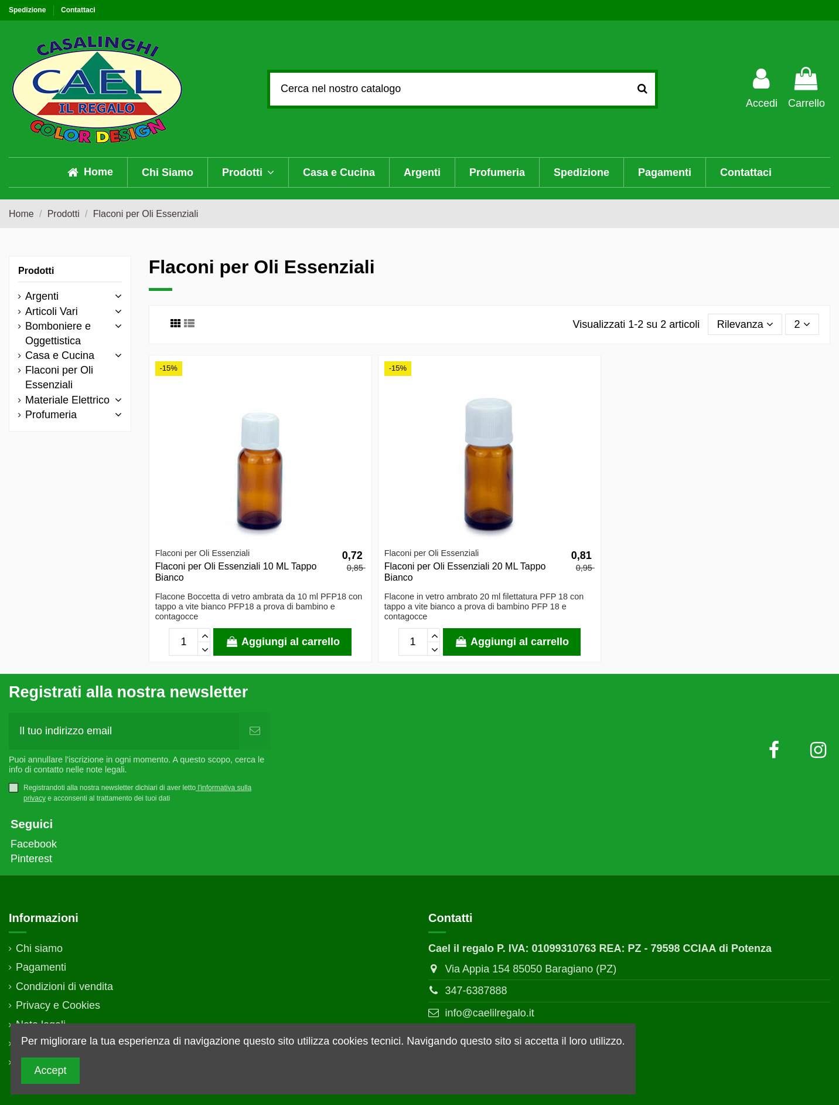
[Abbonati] (255, 731)
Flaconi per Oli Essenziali (59, 377)
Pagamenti (41, 967)
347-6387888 (476, 990)
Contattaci (78, 10)
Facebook (34, 844)
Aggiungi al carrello (282, 642)
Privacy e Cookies (58, 1005)
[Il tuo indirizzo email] (124, 731)
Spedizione (28, 10)
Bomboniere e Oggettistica (58, 333)
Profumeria (51, 415)
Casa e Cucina (59, 355)
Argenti (42, 296)
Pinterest (31, 859)
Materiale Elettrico (67, 400)
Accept (51, 1070)
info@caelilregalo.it (489, 1013)
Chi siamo (39, 948)
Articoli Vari (51, 311)
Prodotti (36, 271)
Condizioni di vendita (64, 986)
